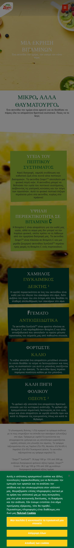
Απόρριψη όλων (37, 535)
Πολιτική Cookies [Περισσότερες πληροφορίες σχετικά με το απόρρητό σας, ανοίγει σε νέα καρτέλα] (26, 515)
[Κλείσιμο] (69, 478)
